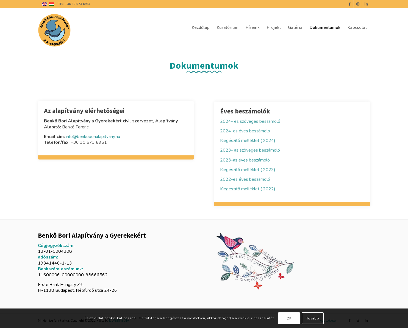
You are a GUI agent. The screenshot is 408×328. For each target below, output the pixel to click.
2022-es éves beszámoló (245, 179)
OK (289, 318)
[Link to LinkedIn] (366, 4)
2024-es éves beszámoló (245, 131)
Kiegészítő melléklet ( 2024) (248, 141)
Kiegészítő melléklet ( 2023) (248, 170)
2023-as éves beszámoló (245, 160)
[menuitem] (200, 27)
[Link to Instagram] (358, 4)
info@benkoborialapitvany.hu (93, 137)
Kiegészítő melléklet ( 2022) (248, 189)
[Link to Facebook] (350, 4)
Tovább (312, 318)
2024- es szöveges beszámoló (250, 122)
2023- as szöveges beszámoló (250, 151)
